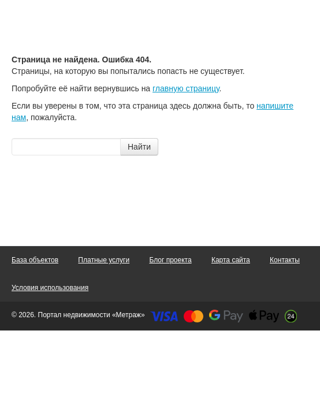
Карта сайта (230, 260)
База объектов (35, 260)
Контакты (285, 260)
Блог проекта (170, 260)
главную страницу (185, 88)
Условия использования (50, 288)
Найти (139, 146)
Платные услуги (103, 260)
